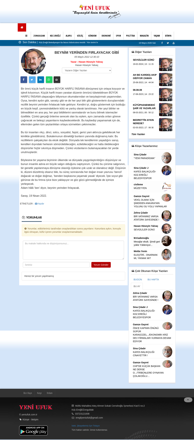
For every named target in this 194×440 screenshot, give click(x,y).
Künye (39, 393)
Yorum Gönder (101, 264)
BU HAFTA (153, 279)
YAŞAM (157, 35)
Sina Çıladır (140, 154)
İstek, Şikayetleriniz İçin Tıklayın (86, 426)
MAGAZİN (144, 35)
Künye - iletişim (30, 419)
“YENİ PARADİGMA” (144, 158)
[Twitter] (168, 43)
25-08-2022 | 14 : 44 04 (143, 82)
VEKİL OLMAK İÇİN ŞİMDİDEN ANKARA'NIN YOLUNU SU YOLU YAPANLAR (150, 203)
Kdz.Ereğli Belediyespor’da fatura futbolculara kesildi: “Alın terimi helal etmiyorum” (74, 42)
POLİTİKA (130, 35)
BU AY (137, 286)
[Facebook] (162, 43)
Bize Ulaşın (28, 393)
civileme (138, 184)
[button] (27, 36)
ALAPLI (69, 35)
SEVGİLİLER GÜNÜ (143, 60)
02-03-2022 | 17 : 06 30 (143, 127)
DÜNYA (168, 35)
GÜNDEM (92, 35)
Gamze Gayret (141, 196)
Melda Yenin (140, 251)
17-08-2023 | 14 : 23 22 (143, 94)
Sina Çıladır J (141, 168)
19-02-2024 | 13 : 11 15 (143, 64)
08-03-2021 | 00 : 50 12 (143, 112)
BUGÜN (138, 279)
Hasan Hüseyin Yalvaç (146, 226)
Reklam (49, 393)
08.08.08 (137, 90)
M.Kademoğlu (141, 238)
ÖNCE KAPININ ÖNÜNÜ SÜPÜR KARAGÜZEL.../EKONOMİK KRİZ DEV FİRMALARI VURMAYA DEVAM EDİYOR (152, 335)
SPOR (118, 35)
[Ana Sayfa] (22, 27)
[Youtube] (173, 43)
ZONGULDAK (39, 35)
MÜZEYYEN (140, 188)
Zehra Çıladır (141, 212)
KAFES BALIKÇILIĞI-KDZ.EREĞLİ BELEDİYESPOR (145, 175)
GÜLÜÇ (80, 35)
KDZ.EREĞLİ (55, 35)
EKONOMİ (106, 35)
